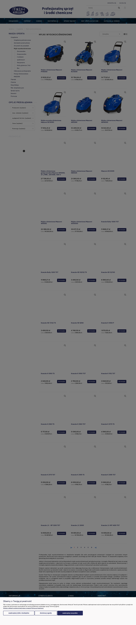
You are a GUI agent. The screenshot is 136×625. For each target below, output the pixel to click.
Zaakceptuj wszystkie (70, 613)
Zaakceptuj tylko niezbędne (18, 613)
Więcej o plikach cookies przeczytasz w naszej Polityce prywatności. (23, 608)
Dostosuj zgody (46, 613)
